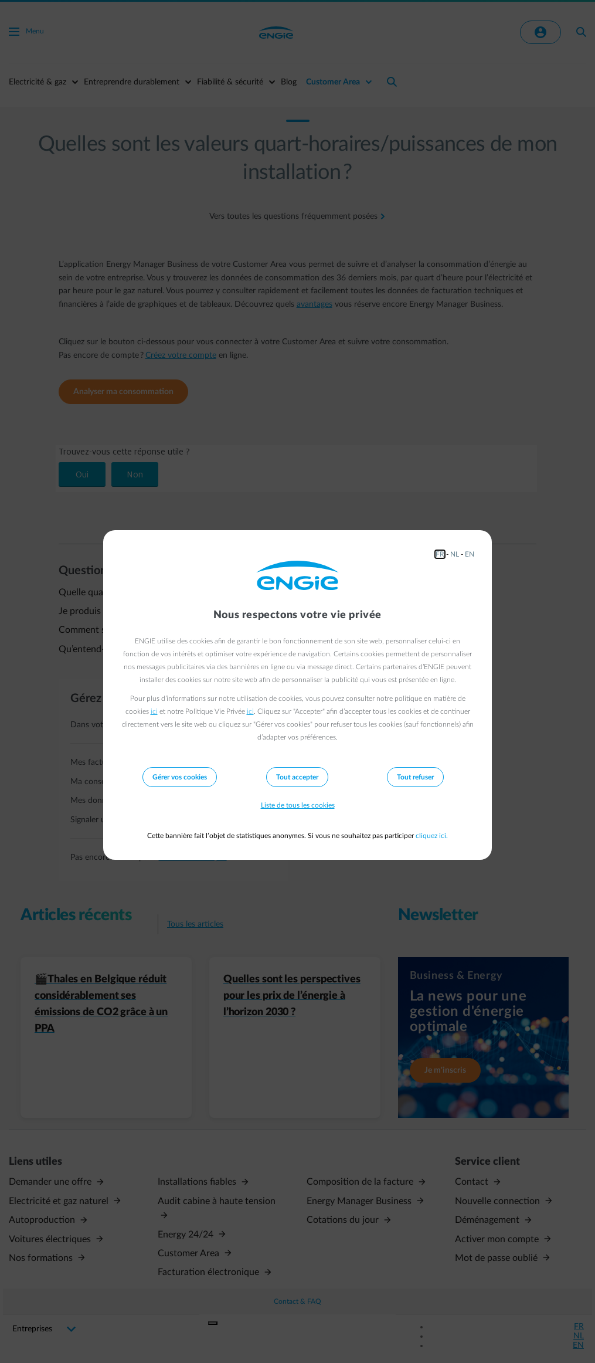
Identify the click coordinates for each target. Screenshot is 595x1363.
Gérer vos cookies (179, 777)
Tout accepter (297, 777)
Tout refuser (415, 777)
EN (469, 554)
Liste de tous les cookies (298, 805)
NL (454, 554)
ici (154, 711)
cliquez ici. (432, 835)
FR (440, 554)
